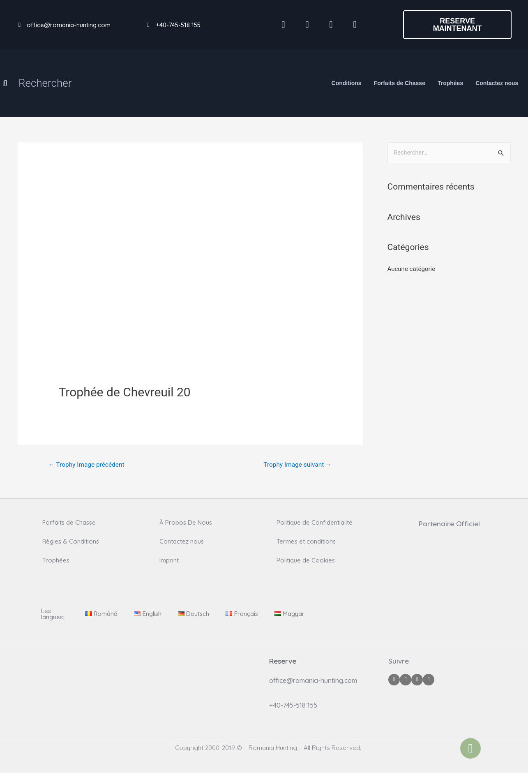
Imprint (169, 561)
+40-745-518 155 (178, 25)
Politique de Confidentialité (315, 523)
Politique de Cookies (306, 561)
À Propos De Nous (185, 523)
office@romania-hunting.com (69, 25)
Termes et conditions (306, 542)
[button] (457, 24)
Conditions (347, 83)
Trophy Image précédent (87, 465)
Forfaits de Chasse (399, 83)
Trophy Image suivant (296, 465)
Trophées (450, 83)
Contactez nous (496, 83)
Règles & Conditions (70, 542)
